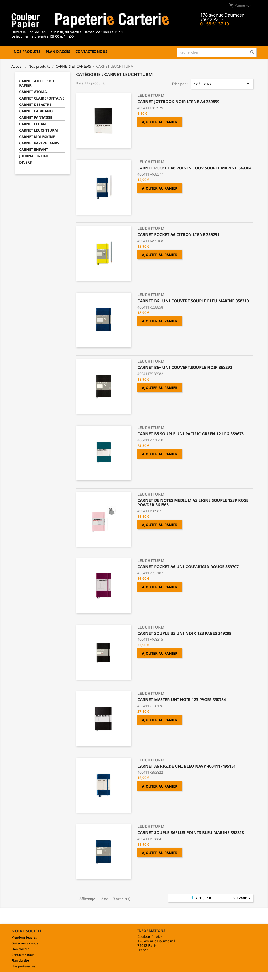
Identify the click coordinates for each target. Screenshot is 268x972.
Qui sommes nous (24, 943)
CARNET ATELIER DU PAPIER (36, 83)
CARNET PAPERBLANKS (39, 143)
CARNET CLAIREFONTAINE (41, 98)
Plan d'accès (58, 51)
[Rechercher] (217, 52)
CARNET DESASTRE (35, 104)
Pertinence (222, 83)
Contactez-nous (91, 51)
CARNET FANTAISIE (35, 117)
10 (209, 898)
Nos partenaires (23, 966)
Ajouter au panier (159, 121)
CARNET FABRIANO (36, 111)
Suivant (242, 898)
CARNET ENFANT (33, 149)
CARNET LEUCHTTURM (38, 130)
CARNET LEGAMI (33, 124)
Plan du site (20, 960)
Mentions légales (24, 937)
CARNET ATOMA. (33, 92)
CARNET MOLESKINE (37, 136)
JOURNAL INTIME (34, 156)
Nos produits (27, 51)
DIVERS (25, 162)
